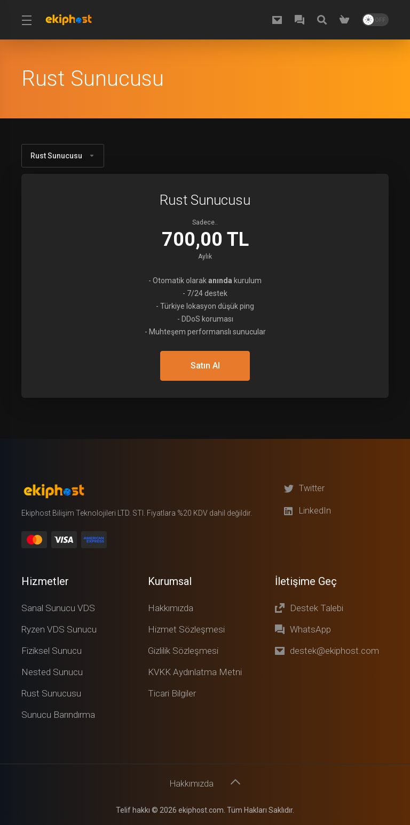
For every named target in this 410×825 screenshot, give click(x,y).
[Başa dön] (236, 781)
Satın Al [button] (205, 366)
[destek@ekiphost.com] (279, 19)
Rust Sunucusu (62, 155)
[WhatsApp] (301, 19)
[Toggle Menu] (26, 20)
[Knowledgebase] (324, 19)
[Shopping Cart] (346, 19)
